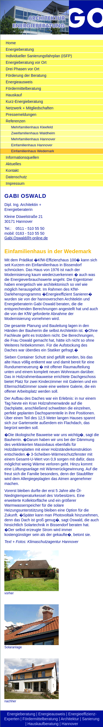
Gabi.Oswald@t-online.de (26, 238)
